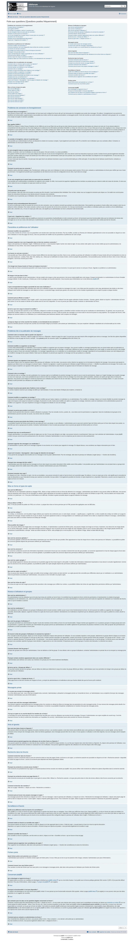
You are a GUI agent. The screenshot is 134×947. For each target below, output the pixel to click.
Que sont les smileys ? (13, 92)
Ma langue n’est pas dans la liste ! (16, 52)
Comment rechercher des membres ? (77, 64)
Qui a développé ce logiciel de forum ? (78, 89)
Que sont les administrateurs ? (76, 27)
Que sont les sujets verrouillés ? (16, 100)
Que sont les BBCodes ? (14, 88)
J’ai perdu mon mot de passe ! (15, 36)
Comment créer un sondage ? (15, 68)
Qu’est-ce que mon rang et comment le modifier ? (20, 56)
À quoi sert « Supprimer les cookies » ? (18, 40)
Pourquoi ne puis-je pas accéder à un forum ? (19, 73)
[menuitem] (19, 13)
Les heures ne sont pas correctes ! (16, 48)
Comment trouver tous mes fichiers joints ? (79, 83)
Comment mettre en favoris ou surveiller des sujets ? (81, 73)
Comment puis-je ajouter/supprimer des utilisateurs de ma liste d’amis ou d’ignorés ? (89, 54)
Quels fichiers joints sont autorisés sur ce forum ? (80, 82)
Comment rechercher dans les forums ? (78, 59)
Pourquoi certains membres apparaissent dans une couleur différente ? (86, 35)
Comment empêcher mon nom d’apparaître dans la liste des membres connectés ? (29, 47)
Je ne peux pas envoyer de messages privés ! (80, 44)
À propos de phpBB (42, 882)
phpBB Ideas (91, 891)
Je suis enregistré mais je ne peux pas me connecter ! (21, 32)
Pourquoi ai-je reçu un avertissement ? (17, 76)
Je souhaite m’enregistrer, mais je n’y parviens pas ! (21, 30)
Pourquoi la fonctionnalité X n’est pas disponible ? (81, 90)
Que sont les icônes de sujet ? (15, 101)
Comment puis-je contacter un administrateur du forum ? (82, 94)
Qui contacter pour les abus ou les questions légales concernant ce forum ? (87, 92)
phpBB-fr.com (69, 937)
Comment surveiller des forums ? (76, 75)
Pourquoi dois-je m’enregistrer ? (16, 27)
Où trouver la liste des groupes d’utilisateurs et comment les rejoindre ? (86, 32)
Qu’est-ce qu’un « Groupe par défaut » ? (78, 36)
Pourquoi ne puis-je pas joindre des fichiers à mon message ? (23, 75)
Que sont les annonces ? (14, 96)
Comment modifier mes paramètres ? (17, 45)
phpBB (95, 279)
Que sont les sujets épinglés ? (15, 98)
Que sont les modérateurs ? (75, 28)
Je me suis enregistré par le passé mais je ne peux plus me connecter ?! (26, 35)
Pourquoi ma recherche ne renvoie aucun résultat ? (81, 61)
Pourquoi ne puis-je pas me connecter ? (18, 33)
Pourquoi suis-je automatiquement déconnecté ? (20, 38)
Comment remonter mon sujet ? (16, 83)
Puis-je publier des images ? (15, 93)
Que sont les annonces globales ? (16, 95)
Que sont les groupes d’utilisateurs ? (77, 30)
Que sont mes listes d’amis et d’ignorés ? (78, 52)
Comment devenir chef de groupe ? (77, 33)
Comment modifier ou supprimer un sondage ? (20, 72)
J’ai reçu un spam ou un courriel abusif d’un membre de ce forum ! (85, 47)
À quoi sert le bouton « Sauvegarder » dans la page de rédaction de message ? (28, 80)
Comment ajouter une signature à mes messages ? (21, 67)
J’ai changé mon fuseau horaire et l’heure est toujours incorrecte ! (24, 50)
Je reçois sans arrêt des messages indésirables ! (80, 45)
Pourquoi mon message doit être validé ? (18, 81)
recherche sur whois (112, 902)
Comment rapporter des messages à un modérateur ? (21, 78)
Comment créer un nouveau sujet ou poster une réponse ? (23, 64)
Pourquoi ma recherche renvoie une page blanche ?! (81, 63)
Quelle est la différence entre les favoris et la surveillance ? (83, 71)
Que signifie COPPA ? (13, 28)
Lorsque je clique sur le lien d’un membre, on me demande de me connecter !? (30, 58)
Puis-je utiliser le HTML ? (14, 90)
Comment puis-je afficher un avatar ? (17, 55)
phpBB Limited (52, 880)
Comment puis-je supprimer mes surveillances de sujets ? (83, 76)
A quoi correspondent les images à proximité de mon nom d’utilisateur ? (26, 53)
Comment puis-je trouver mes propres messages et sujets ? (83, 66)
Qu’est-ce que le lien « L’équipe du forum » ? (79, 38)
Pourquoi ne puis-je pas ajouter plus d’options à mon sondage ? (24, 70)
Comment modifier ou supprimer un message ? (20, 65)
